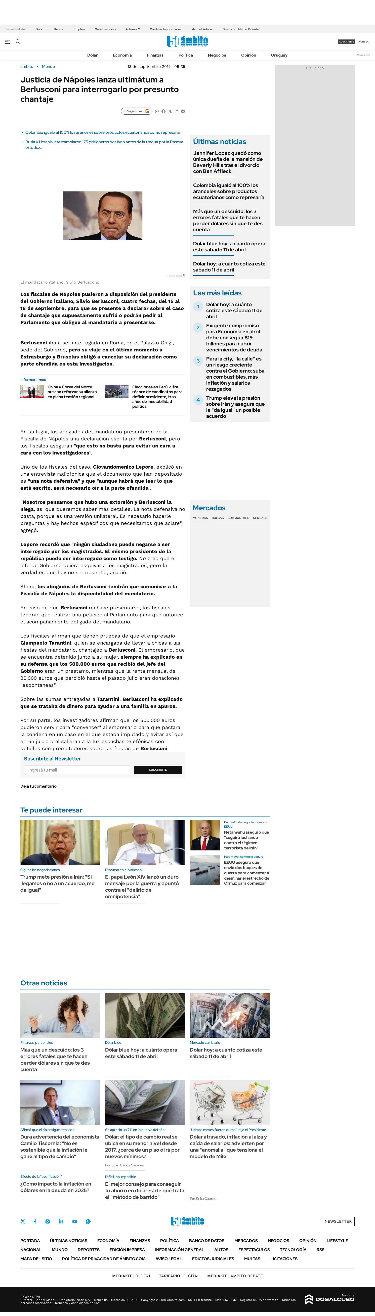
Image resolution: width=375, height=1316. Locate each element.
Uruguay (279, 55)
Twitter (22, 1221)
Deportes (89, 1249)
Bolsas (218, 518)
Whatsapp (88, 1221)
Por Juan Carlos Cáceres (124, 1165)
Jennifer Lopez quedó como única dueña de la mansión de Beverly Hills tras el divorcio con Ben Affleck (228, 162)
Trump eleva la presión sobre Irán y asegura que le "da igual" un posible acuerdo (235, 407)
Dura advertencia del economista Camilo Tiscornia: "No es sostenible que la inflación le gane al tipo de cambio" (59, 1146)
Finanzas (155, 55)
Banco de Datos (206, 1240)
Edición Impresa (127, 1249)
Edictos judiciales (213, 1258)
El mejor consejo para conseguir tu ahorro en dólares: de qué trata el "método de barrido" (144, 1190)
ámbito (26, 67)
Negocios (217, 55)
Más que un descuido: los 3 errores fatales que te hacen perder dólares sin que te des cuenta (228, 220)
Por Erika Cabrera (203, 1198)
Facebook (35, 1221)
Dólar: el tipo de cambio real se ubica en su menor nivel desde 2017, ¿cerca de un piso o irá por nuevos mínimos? (142, 1146)
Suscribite (158, 770)
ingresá (363, 41)
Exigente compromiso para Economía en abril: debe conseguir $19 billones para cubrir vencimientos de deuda (234, 337)
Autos (221, 1249)
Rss (320, 1249)
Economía (122, 55)
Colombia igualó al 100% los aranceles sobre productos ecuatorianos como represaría (102, 132)
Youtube (74, 1221)
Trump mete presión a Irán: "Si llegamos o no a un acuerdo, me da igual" (57, 883)
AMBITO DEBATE (235, 1276)
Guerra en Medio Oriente (241, 29)
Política (186, 55)
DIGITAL (131, 1276)
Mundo (48, 67)
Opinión (248, 55)
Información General (179, 1249)
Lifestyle (337, 1240)
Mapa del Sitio (36, 1258)
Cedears (260, 518)
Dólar (40, 29)
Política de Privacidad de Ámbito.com (103, 1258)
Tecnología (293, 1249)
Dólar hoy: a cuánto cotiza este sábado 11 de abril (229, 266)
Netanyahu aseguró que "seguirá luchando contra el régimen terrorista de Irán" (246, 840)
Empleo (79, 29)
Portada (30, 1240)
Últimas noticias (68, 1240)
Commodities (238, 518)
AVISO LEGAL (168, 1258)
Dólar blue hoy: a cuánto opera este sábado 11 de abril (229, 246)
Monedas (200, 518)
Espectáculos (254, 1249)
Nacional (31, 1249)
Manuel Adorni (202, 29)
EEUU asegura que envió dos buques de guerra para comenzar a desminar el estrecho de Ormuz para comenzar (246, 873)
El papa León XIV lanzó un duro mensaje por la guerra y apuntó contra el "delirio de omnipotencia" (142, 887)
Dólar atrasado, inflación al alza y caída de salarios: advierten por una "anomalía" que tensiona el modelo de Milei (228, 1146)
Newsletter (363, 55)
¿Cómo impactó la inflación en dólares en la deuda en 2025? (55, 1187)
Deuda (58, 29)
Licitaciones (284, 1258)
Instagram (47, 1221)
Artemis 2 (133, 29)
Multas (252, 1258)
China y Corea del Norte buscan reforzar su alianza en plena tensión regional (72, 391)
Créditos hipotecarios (165, 29)
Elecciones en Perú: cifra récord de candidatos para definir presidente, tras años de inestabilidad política (157, 396)
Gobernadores (105, 29)
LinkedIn (61, 1221)
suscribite (346, 41)
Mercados (246, 1240)
